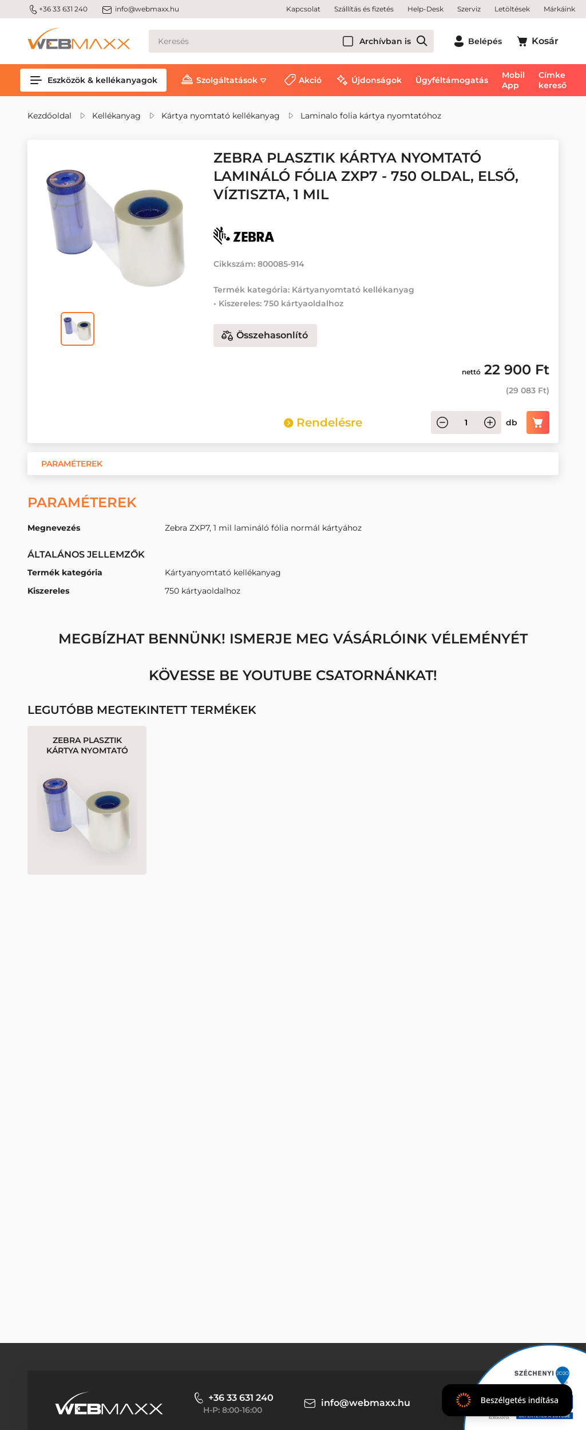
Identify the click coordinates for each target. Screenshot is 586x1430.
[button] (72, 463)
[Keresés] (291, 41)
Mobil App (513, 80)
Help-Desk (425, 9)
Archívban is (385, 41)
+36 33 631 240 (57, 9)
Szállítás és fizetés (364, 9)
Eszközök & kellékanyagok (93, 80)
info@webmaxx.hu (140, 9)
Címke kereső (553, 80)
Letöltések (512, 9)
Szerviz (469, 9)
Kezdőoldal (49, 115)
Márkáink (559, 9)
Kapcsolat (303, 9)
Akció (310, 80)
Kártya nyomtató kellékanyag (220, 115)
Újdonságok (376, 80)
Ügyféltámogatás (451, 80)
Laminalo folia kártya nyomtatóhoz (370, 115)
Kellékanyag (116, 115)
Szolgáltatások (227, 80)
